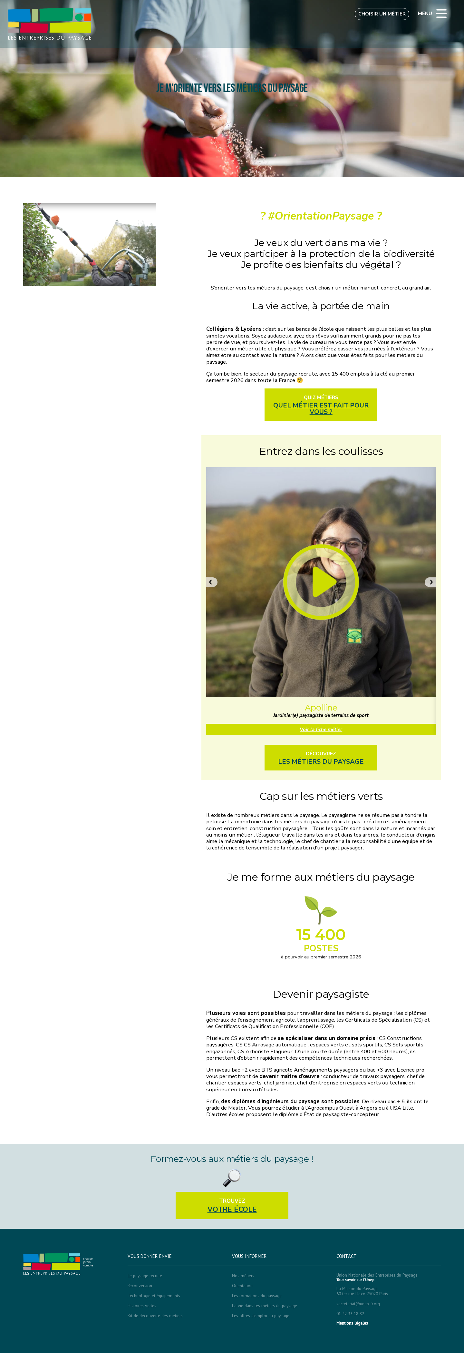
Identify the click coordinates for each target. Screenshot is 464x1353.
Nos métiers (243, 1276)
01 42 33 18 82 (350, 1314)
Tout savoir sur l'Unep (355, 1280)
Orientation (242, 1286)
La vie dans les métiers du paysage (264, 1306)
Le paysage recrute (145, 1276)
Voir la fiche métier (321, 729)
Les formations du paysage (257, 1296)
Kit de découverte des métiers (155, 1316)
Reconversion (140, 1286)
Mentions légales (352, 1323)
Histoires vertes (142, 1306)
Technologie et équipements (154, 1296)
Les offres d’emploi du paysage (260, 1316)
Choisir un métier (382, 14)
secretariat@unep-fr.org (358, 1304)
